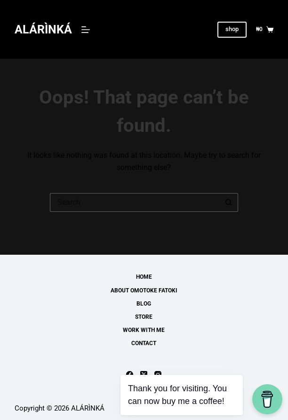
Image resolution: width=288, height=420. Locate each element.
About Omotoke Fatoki (144, 290)
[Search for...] (134, 202)
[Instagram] (157, 374)
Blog (143, 303)
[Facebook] (129, 374)
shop (232, 28)
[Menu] (85, 29)
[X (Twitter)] (143, 374)
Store (143, 317)
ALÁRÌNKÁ (43, 29)
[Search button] (228, 202)
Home (144, 277)
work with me (144, 330)
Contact (143, 343)
